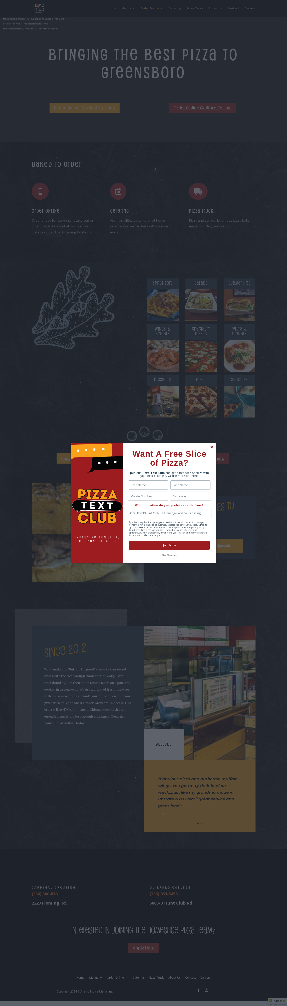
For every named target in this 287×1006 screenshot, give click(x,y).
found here (134, 530)
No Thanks (169, 555)
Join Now (169, 545)
